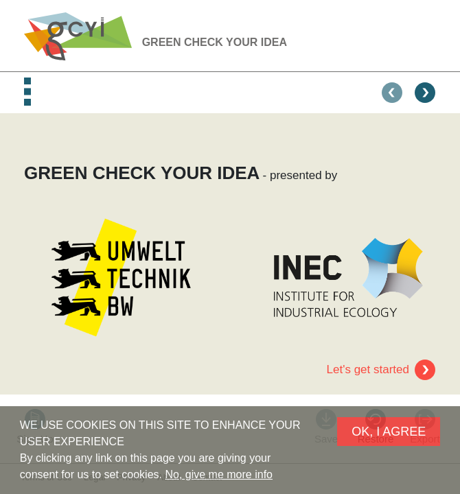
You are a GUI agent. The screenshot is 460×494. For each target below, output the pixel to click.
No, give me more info (219, 474)
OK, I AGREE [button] (389, 431)
